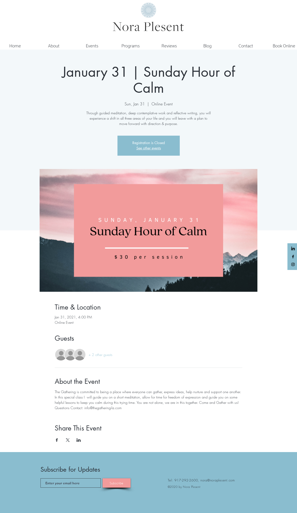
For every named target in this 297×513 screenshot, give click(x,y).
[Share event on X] (68, 440)
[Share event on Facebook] (57, 440)
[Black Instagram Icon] (293, 264)
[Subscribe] (117, 483)
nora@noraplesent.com (217, 480)
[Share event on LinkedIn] (79, 440)
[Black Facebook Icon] (293, 256)
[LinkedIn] (293, 249)
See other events (148, 148)
